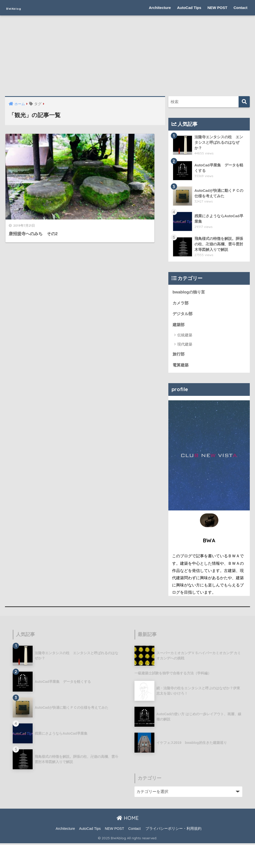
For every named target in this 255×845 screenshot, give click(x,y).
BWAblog (20, 7)
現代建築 (184, 345)
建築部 (179, 325)
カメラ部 (181, 303)
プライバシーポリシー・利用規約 (173, 830)
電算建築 (181, 366)
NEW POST (217, 7)
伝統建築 (184, 336)
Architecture (160, 7)
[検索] (244, 101)
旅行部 (179, 355)
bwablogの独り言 (189, 292)
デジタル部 (183, 314)
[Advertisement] (127, 59)
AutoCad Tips (189, 7)
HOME (128, 820)
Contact (241, 7)
